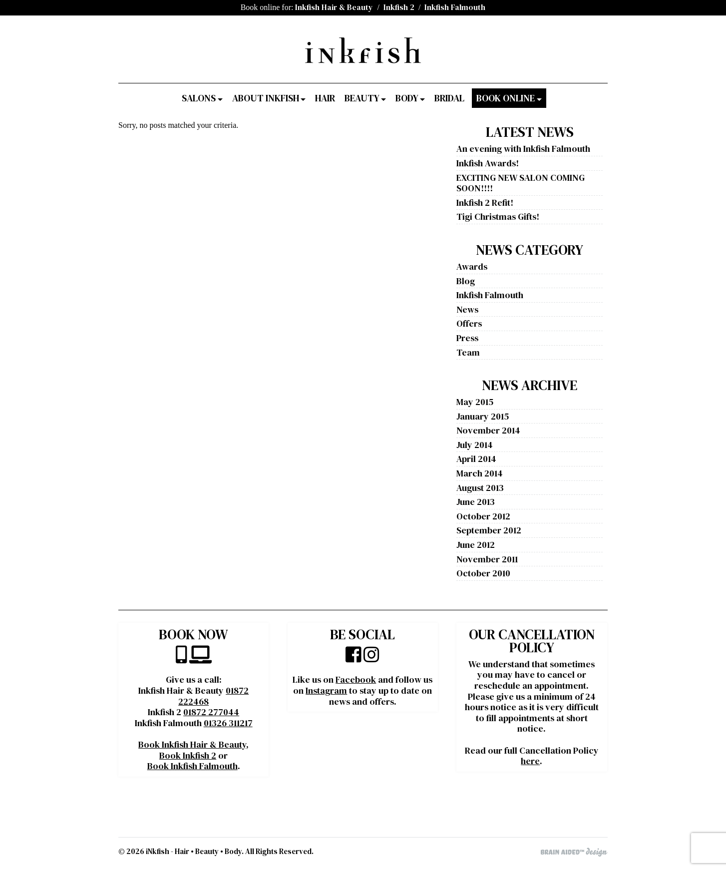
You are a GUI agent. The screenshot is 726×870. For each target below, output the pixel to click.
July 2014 (474, 444)
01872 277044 (211, 712)
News (467, 309)
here (530, 761)
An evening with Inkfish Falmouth (523, 148)
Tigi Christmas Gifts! (497, 216)
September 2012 (488, 530)
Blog (465, 281)
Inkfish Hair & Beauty (334, 6)
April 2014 (476, 458)
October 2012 (483, 516)
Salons (199, 98)
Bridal (449, 98)
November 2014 (488, 430)
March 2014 (479, 473)
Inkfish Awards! (487, 163)
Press (467, 338)
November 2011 (487, 559)
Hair (325, 98)
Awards (471, 266)
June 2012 (475, 544)
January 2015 (482, 416)
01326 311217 (228, 723)
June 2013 (475, 501)
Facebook (356, 679)
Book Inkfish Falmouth (192, 766)
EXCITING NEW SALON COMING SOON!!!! (520, 183)
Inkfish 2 (398, 6)
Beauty (362, 98)
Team (468, 352)
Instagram (326, 690)
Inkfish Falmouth (454, 6)
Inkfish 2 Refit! (484, 202)
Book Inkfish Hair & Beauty (192, 744)
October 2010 (483, 573)
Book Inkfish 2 (187, 755)
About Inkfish (265, 98)
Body (406, 98)
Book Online (505, 98)
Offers (469, 323)
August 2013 (480, 487)
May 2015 (474, 402)
